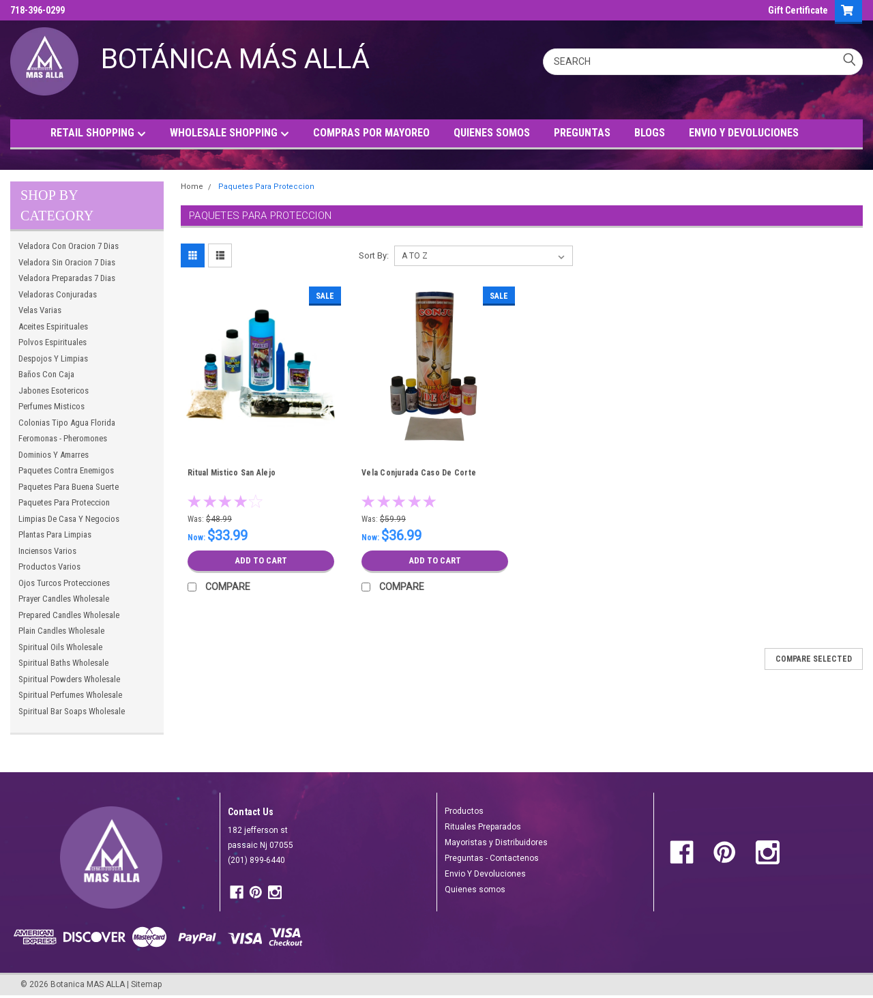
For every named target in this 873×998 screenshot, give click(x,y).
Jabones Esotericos (53, 390)
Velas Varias (39, 310)
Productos (464, 811)
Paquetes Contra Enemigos (66, 470)
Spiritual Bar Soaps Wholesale (71, 711)
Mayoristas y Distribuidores (496, 842)
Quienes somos (475, 889)
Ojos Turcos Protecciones (64, 583)
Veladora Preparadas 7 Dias (66, 278)
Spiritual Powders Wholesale (69, 679)
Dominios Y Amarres (53, 455)
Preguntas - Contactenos (492, 858)
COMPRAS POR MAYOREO (371, 132)
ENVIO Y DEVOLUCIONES (744, 132)
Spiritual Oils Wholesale (60, 647)
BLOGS (649, 132)
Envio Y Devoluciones (485, 874)
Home (192, 186)
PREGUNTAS (582, 132)
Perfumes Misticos (51, 406)
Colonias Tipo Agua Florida (66, 422)
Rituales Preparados (483, 827)
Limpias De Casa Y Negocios (68, 519)
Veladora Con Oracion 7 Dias (68, 246)
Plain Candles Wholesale (61, 631)
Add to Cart (261, 560)
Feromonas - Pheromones (62, 438)
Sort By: (374, 255)
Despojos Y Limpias (53, 358)
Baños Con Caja (46, 374)
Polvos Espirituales (52, 342)
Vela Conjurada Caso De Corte (418, 473)
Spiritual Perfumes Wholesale (70, 695)
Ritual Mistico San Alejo (232, 473)
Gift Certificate (798, 10)
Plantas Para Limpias (54, 534)
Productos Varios (49, 566)
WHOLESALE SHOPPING (229, 133)
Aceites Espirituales (53, 326)
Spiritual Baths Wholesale (63, 663)
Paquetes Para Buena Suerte (68, 487)
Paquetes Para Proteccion (64, 502)
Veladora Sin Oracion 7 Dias (66, 262)
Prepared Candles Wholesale (68, 615)
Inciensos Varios (47, 551)
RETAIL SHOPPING (98, 133)
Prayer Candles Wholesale (63, 598)
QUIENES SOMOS (492, 132)
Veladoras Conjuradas (57, 294)
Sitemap (146, 984)
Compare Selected (813, 659)
